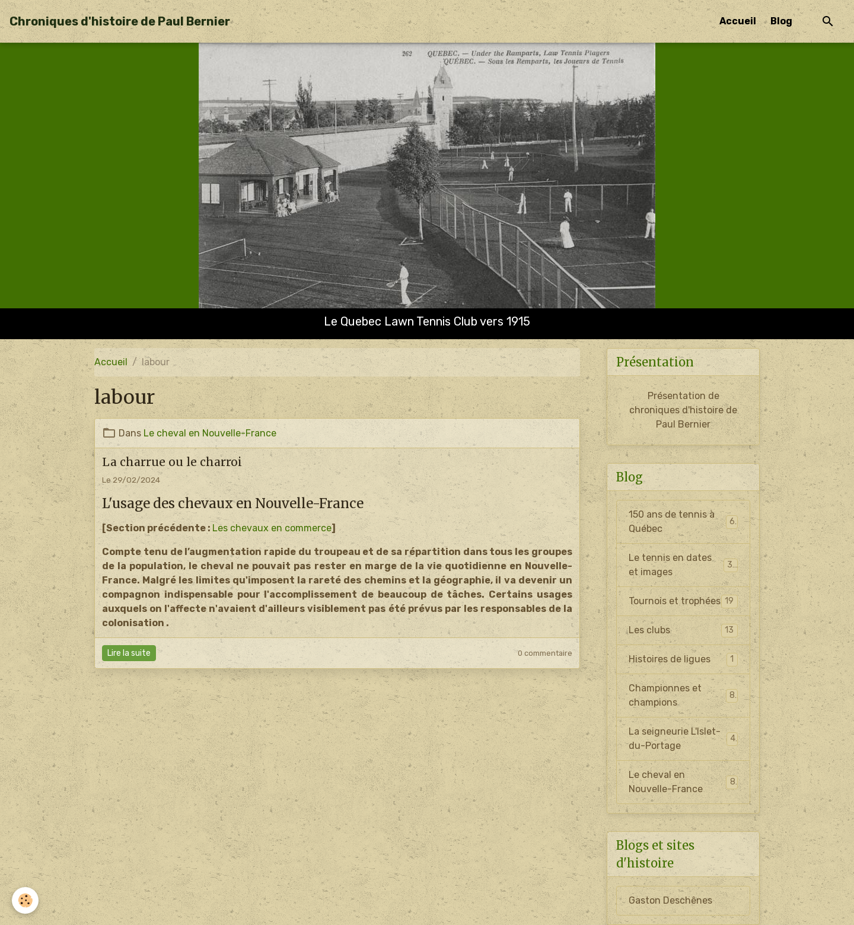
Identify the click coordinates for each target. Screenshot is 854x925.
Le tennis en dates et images (683, 565)
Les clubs (683, 630)
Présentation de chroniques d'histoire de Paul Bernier (683, 410)
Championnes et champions (683, 695)
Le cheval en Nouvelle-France (210, 433)
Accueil (737, 21)
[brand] (119, 21)
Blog (781, 21)
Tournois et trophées (683, 601)
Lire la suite (129, 653)
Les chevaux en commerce (272, 528)
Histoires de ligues (683, 659)
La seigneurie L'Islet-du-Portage (683, 738)
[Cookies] (25, 900)
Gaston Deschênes (670, 900)
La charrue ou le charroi (172, 462)
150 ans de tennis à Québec (683, 521)
